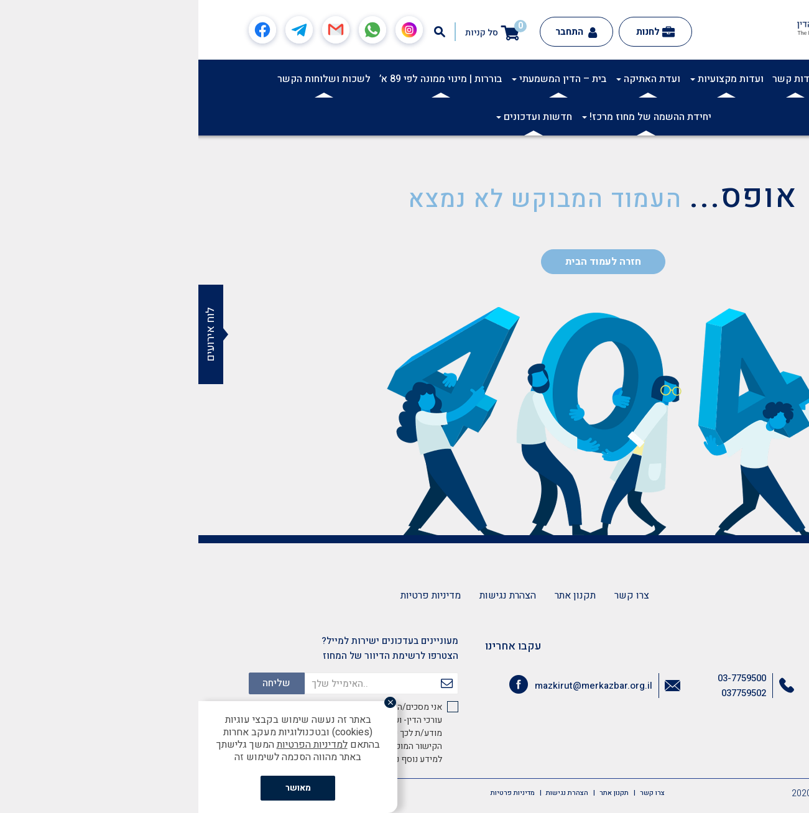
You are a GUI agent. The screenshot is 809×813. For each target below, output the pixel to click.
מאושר (100, 787)
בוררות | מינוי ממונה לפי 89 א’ (242, 78)
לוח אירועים (12, 334)
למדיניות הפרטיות (113, 744)
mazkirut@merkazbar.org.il (395, 685)
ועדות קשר (597, 78)
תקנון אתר (376, 595)
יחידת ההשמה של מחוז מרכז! (448, 116)
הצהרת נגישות (309, 595)
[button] (793, 78)
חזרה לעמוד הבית (405, 261)
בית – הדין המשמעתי (360, 78)
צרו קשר (433, 595)
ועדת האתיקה (450, 78)
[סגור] (196, 703)
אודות (717, 78)
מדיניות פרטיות (232, 595)
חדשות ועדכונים (336, 116)
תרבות (641, 78)
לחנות (457, 32)
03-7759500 (543, 678)
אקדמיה (679, 78)
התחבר (378, 32)
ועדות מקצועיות (528, 78)
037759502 (545, 693)
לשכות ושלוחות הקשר (125, 78)
